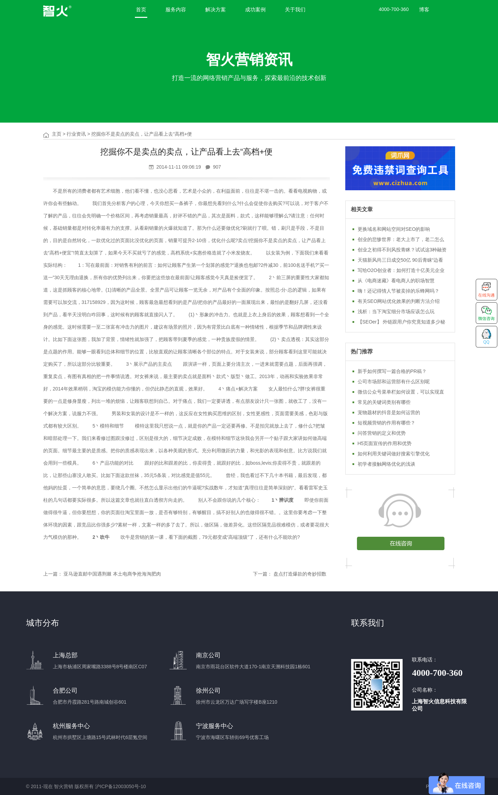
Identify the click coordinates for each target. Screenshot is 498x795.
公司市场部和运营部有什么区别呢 (394, 381)
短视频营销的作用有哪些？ (386, 422)
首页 (141, 9)
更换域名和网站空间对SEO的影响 (394, 229)
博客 (424, 9)
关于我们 (295, 9)
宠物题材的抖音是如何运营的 (389, 412)
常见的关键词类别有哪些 (384, 402)
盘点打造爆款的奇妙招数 (300, 574)
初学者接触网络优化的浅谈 (386, 464)
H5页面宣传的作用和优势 (385, 443)
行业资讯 (76, 134)
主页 (56, 134)
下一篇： (262, 574)
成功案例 (255, 9)
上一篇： (52, 574)
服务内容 (175, 9)
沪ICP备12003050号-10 (120, 786)
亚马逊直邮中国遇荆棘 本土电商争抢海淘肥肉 (112, 574)
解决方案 (215, 9)
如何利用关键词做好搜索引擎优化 (394, 453)
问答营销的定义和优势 (382, 433)
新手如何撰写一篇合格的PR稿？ (392, 371)
